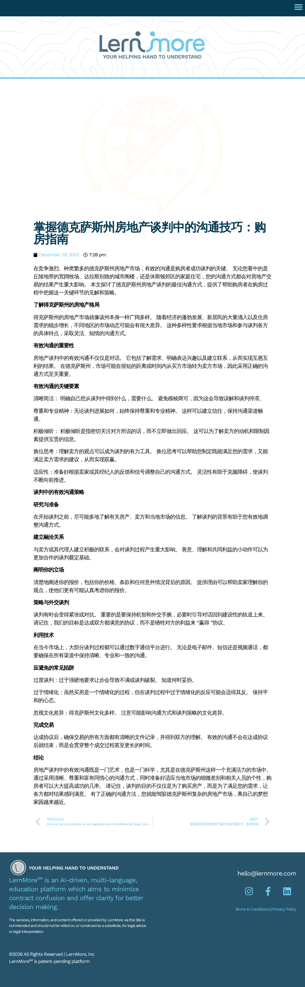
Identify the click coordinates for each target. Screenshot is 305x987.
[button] (298, 6)
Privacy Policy (284, 909)
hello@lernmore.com (266, 873)
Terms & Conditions (252, 909)
